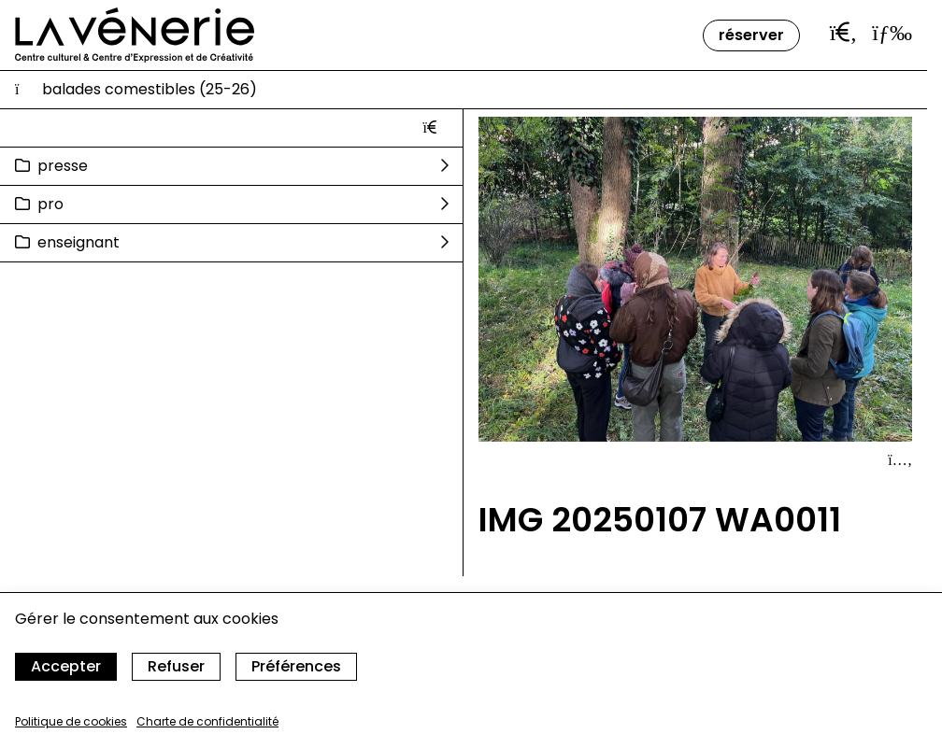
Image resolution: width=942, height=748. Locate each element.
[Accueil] (134, 35)
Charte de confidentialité (207, 721)
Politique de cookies (71, 721)
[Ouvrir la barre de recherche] (844, 33)
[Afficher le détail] (900, 460)
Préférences (296, 666)
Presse (62, 165)
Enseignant (78, 242)
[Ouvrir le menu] (892, 32)
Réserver (751, 35)
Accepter (66, 666)
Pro (50, 204)
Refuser (176, 666)
